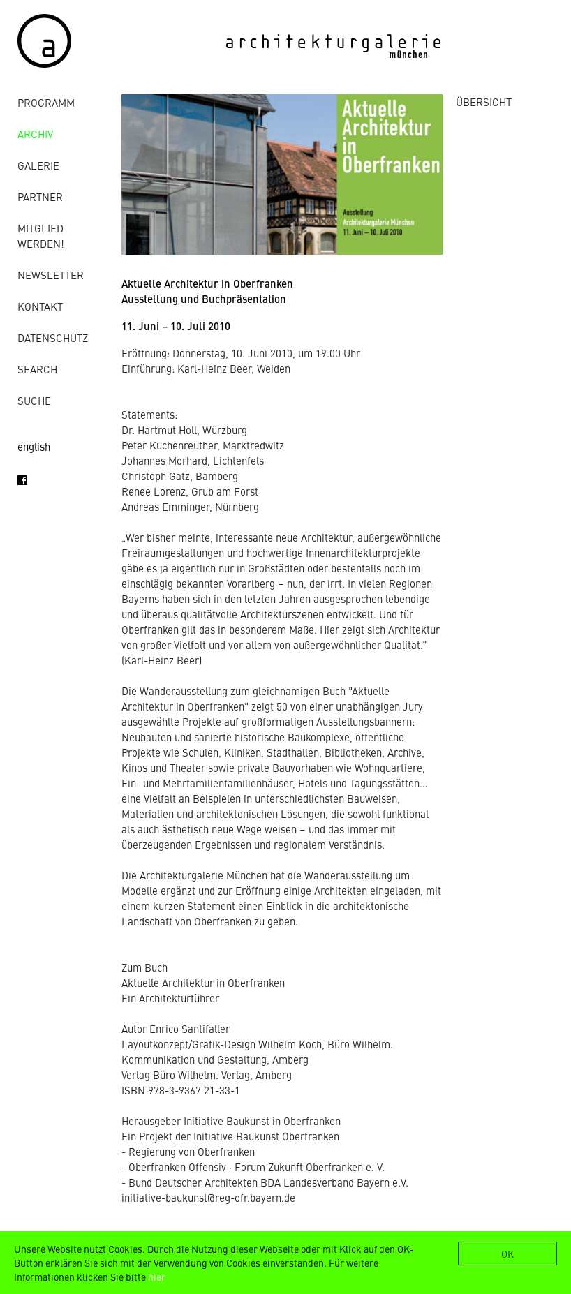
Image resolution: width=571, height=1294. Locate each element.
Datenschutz (52, 337)
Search (37, 369)
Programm (46, 102)
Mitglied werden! (40, 236)
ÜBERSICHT (484, 101)
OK (507, 1253)
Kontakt (40, 306)
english (33, 446)
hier (156, 1277)
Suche (34, 400)
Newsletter (50, 274)
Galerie (38, 165)
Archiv (35, 133)
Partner (40, 196)
